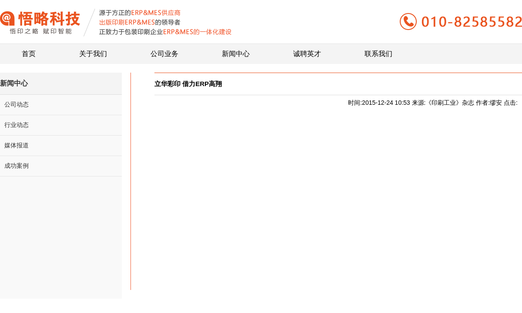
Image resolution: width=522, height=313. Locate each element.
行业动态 (16, 124)
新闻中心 (236, 50)
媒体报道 (16, 145)
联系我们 (378, 50)
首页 (29, 50)
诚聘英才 (307, 50)
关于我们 (93, 50)
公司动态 (16, 104)
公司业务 (164, 50)
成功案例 (16, 165)
